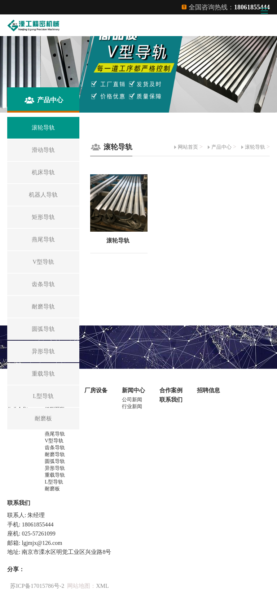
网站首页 (188, 147)
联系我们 (171, 400)
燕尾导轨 (55, 434)
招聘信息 (208, 390)
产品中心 (221, 147)
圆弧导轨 (55, 461)
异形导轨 (55, 468)
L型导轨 (54, 482)
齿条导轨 (55, 447)
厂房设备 (95, 390)
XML (102, 586)
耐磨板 (52, 488)
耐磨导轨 (55, 454)
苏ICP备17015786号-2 (37, 586)
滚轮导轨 (255, 147)
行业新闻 (132, 406)
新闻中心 (133, 390)
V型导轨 (54, 440)
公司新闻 (132, 399)
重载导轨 (55, 475)
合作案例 (171, 390)
